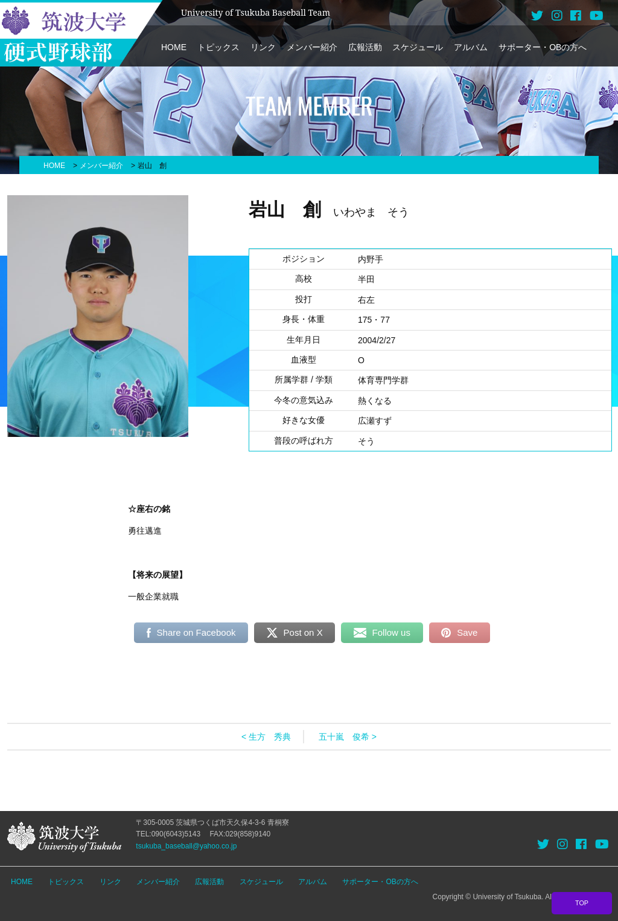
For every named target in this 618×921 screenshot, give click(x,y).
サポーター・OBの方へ (543, 47)
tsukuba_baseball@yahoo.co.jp (186, 846)
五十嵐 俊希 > (348, 737)
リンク (263, 47)
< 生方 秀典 (266, 737)
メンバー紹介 (312, 47)
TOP (581, 902)
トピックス (218, 47)
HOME (173, 47)
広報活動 (365, 47)
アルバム (471, 47)
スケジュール (417, 47)
